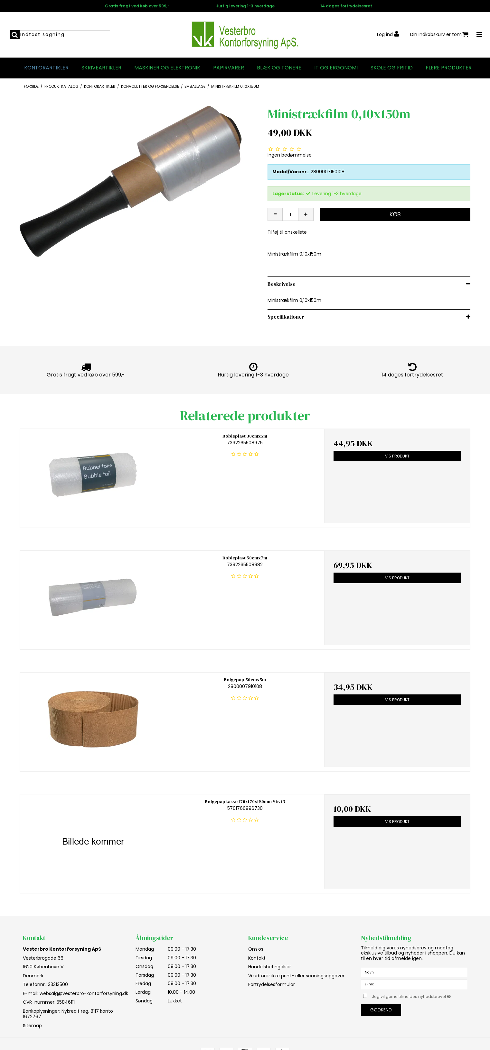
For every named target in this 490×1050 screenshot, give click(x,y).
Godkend (381, 1010)
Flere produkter (449, 68)
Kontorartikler (46, 68)
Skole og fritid (392, 68)
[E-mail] (414, 984)
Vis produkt (397, 456)
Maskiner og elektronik (167, 68)
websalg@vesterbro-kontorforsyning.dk (84, 993)
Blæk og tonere (279, 68)
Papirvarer (228, 68)
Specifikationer (286, 316)
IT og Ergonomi (336, 68)
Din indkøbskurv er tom (439, 34)
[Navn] (414, 972)
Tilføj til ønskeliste (287, 232)
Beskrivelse (282, 283)
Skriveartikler (101, 68)
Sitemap (32, 1025)
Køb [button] (395, 214)
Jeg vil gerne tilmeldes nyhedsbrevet (419, 995)
